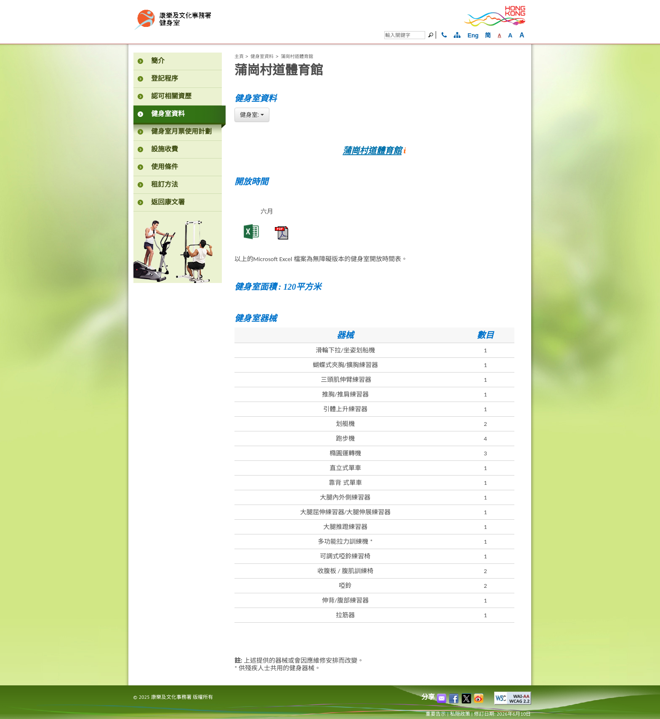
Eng (473, 35)
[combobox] (252, 115)
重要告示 (436, 714)
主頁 (239, 56)
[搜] (432, 35)
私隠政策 (460, 714)
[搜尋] (404, 35)
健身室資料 (262, 56)
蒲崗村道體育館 (372, 150)
